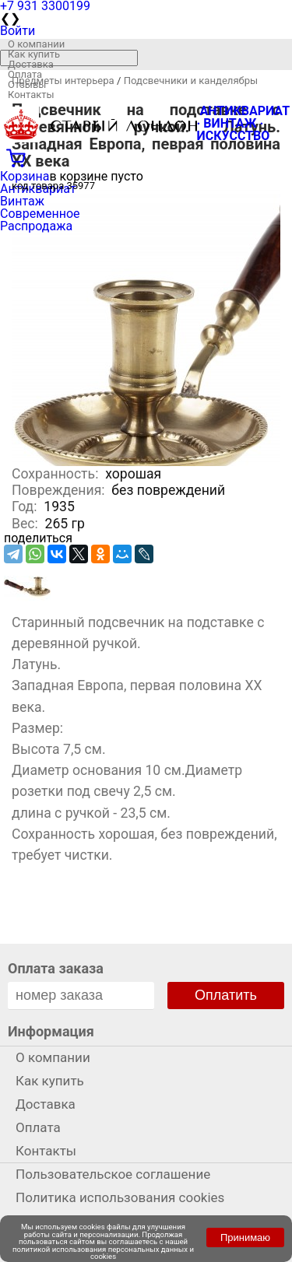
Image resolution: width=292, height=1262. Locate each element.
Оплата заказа (56, 968)
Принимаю (245, 1237)
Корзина (24, 176)
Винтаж (22, 201)
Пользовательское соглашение (113, 1174)
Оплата (25, 74)
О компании (36, 44)
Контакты (31, 94)
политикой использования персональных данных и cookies (103, 1253)
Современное (40, 213)
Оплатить (226, 995)
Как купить (34, 54)
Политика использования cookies (120, 1197)
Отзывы (27, 84)
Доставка (31, 64)
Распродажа (36, 226)
